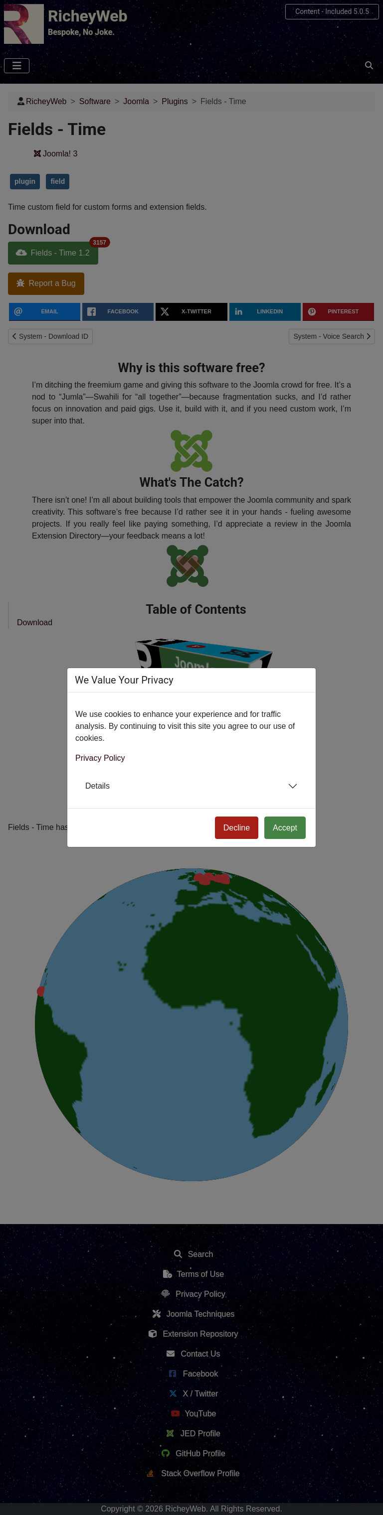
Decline (236, 828)
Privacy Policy (100, 758)
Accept (285, 828)
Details (97, 786)
